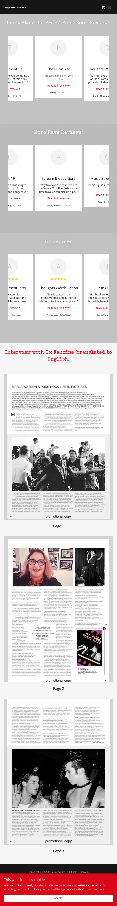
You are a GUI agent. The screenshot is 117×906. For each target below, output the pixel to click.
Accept (58, 898)
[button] (110, 7)
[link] (42, 7)
